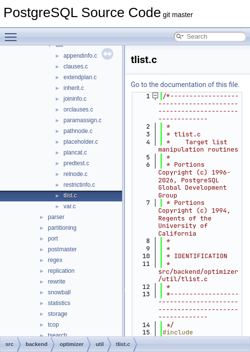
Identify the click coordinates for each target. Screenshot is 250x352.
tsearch (57, 335)
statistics (59, 303)
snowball (59, 292)
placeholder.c (80, 141)
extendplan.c (80, 77)
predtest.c (76, 163)
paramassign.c (82, 120)
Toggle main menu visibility (13, 33)
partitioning (62, 227)
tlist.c (70, 195)
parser (56, 217)
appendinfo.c (80, 55)
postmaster (62, 249)
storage (57, 313)
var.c (69, 206)
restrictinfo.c (79, 184)
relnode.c (75, 174)
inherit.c (73, 88)
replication (61, 270)
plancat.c (75, 152)
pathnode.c (77, 131)
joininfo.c (74, 98)
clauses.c (75, 66)
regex (55, 260)
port (53, 238)
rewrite (56, 281)
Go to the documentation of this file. (185, 84)
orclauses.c (78, 109)
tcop (53, 324)
